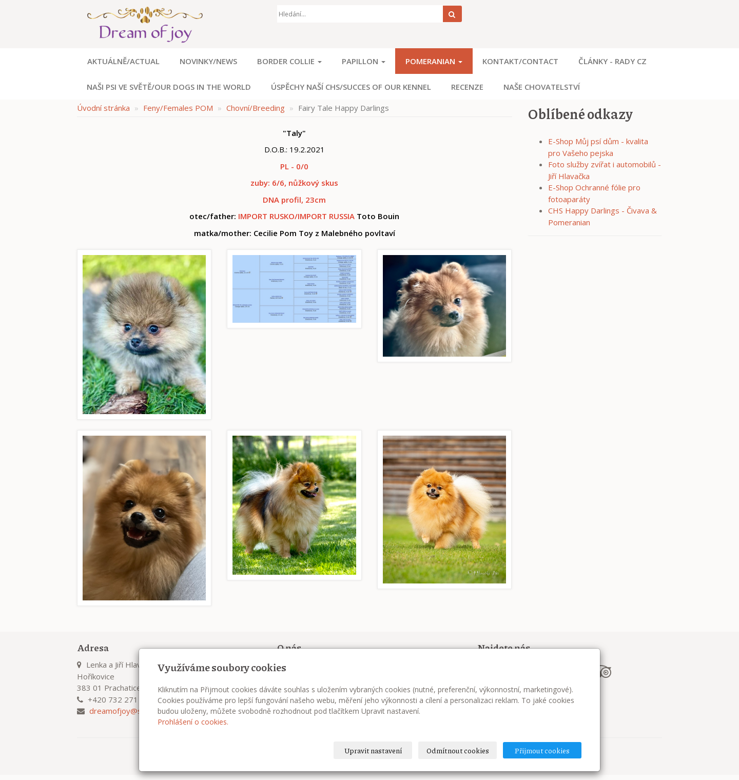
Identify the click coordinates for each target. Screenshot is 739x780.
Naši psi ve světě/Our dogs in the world (169, 87)
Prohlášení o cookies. (193, 722)
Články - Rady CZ (612, 61)
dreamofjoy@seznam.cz (131, 711)
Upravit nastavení (373, 750)
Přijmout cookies (542, 750)
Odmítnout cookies (457, 750)
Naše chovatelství (541, 87)
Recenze (467, 87)
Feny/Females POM (178, 108)
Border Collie (289, 61)
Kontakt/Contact (520, 61)
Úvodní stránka (103, 108)
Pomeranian (433, 61)
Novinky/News (208, 61)
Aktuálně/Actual (123, 61)
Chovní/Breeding (255, 108)
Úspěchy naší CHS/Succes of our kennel (351, 87)
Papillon (363, 61)
